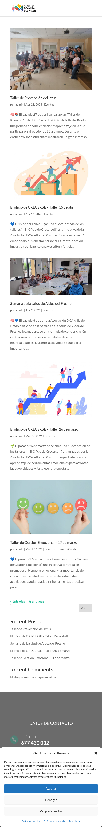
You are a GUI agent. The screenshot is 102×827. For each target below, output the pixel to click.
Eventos (49, 104)
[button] (96, 753)
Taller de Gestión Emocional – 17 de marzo (43, 542)
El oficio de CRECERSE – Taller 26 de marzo (44, 429)
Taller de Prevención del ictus (33, 97)
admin (19, 104)
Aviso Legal (74, 821)
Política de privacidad (55, 821)
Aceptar (51, 788)
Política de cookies (31, 821)
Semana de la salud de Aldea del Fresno (41, 303)
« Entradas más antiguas (27, 601)
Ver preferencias (51, 811)
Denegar (51, 800)
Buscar (85, 608)
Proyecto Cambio (67, 549)
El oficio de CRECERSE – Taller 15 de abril (43, 207)
